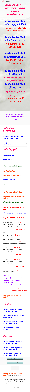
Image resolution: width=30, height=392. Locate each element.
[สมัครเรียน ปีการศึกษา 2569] (15, 358)
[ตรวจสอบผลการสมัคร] (15, 362)
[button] (1, 1)
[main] (15, 55)
